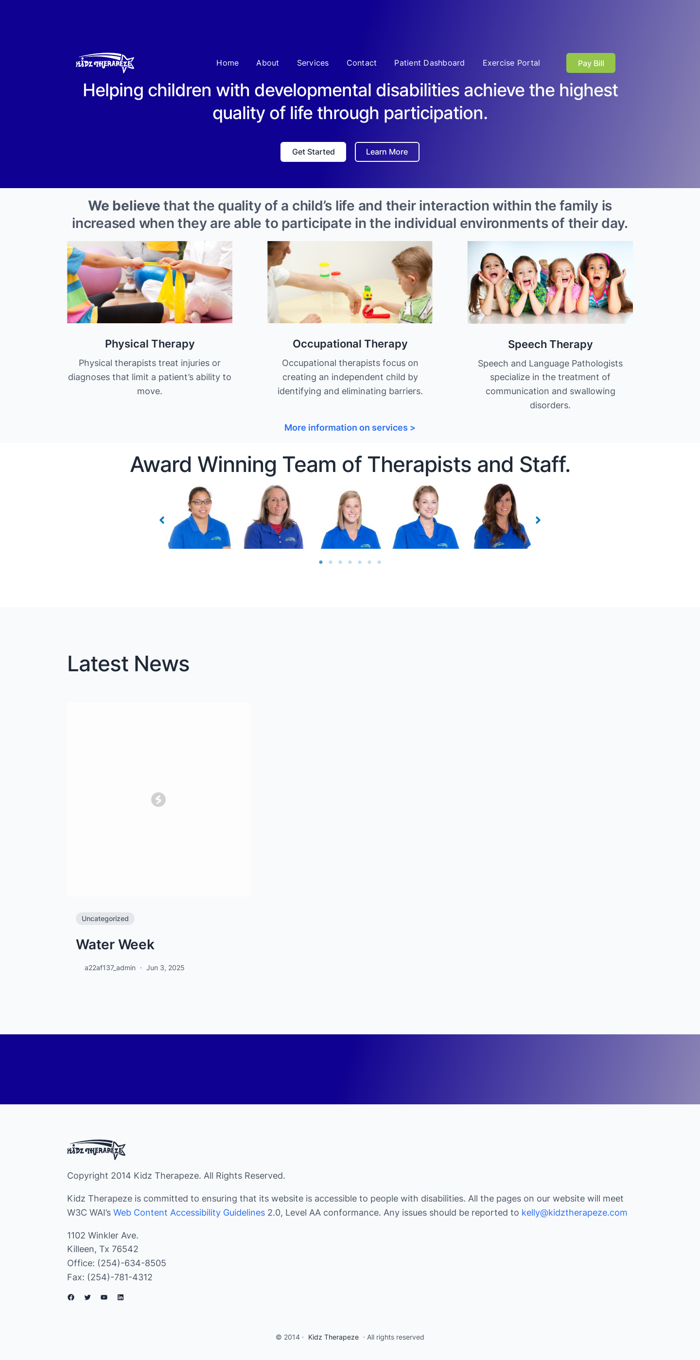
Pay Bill (591, 63)
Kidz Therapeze (333, 1337)
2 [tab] (330, 562)
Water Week (115, 944)
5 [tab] (360, 562)
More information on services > (350, 427)
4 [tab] (350, 562)
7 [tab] (379, 562)
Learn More (387, 152)
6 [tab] (369, 562)
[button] (162, 520)
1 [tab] (321, 562)
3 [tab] (340, 562)
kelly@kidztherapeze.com (575, 1212)
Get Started (313, 152)
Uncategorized (105, 918)
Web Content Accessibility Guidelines (189, 1212)
